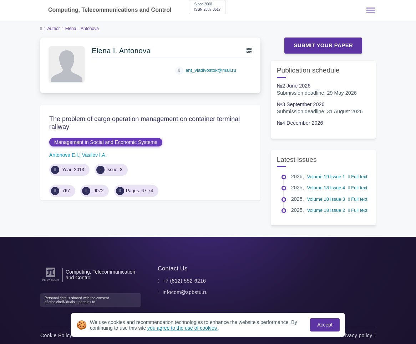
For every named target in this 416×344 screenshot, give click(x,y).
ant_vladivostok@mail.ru (211, 70)
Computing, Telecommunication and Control (100, 274)
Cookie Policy (58, 335)
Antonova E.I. (64, 155)
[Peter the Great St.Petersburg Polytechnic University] (50, 281)
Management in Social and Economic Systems (105, 142)
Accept (325, 325)
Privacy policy (358, 335)
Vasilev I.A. (94, 155)
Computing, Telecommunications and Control (109, 10)
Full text (357, 176)
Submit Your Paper (323, 45)
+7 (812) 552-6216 (184, 281)
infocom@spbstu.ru (185, 292)
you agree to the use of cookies (182, 328)
